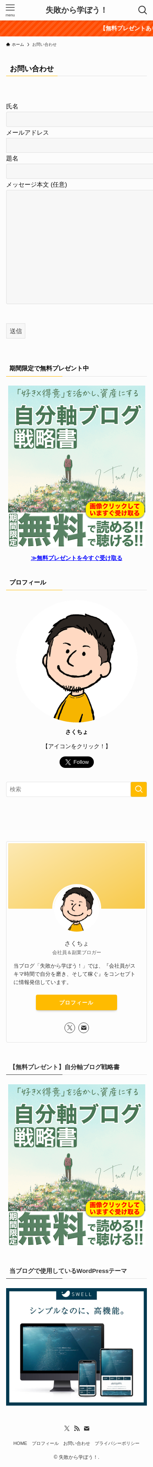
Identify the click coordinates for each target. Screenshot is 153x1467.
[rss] (76, 1428)
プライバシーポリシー (117, 1443)
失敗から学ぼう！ (77, 10)
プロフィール (76, 1003)
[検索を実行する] (139, 789)
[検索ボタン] (143, 10)
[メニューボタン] (10, 10)
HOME (20, 1443)
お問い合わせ (76, 1443)
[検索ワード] (76, 789)
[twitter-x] (69, 1027)
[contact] (83, 1027)
